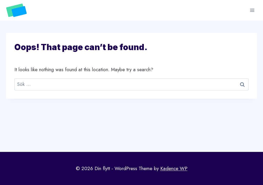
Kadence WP (173, 168)
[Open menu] (252, 10)
